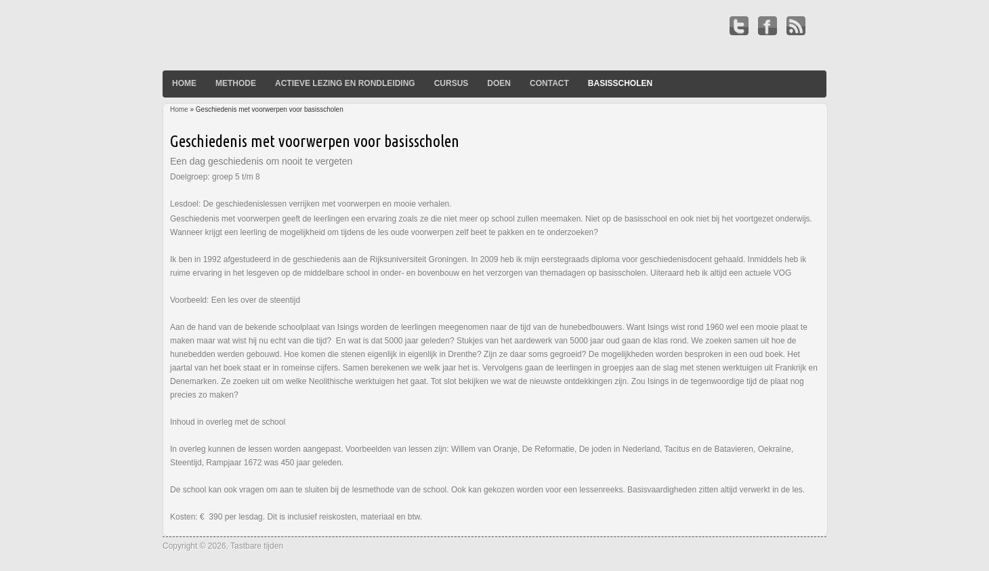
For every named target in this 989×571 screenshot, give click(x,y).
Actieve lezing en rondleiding (345, 83)
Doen (499, 83)
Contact (549, 83)
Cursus (451, 83)
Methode (235, 83)
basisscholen (620, 83)
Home (184, 83)
